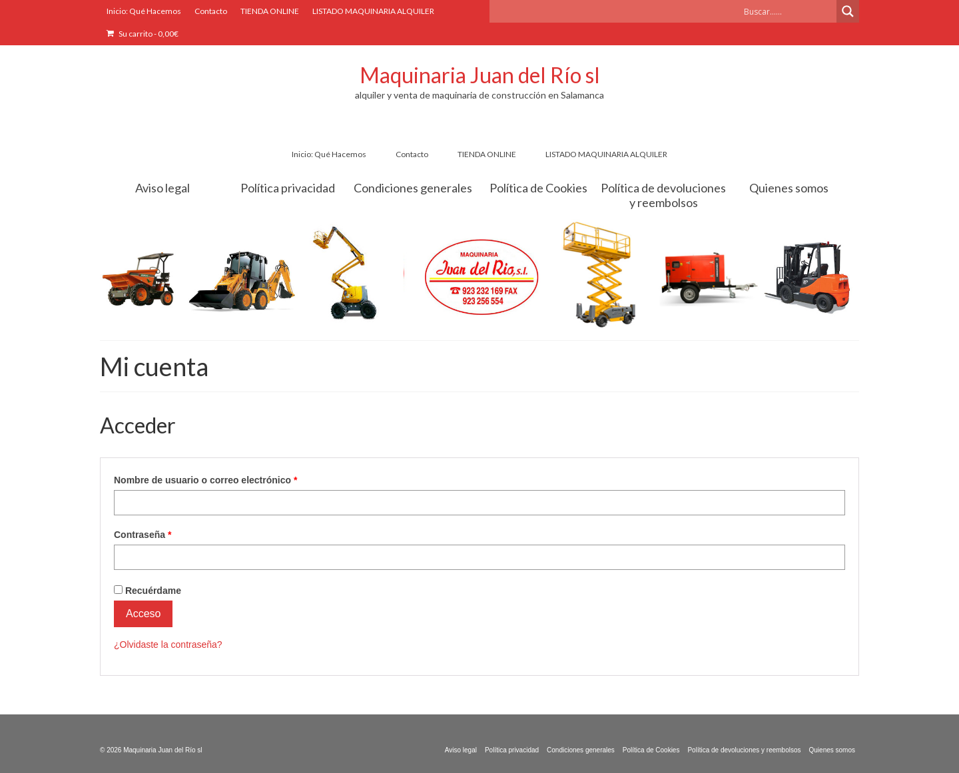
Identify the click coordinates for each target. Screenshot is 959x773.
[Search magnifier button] (847, 11)
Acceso (143, 613)
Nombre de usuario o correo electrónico (230, 479)
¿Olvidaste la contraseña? (168, 644)
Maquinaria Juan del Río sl (480, 75)
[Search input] (788, 11)
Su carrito (142, 34)
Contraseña (167, 534)
